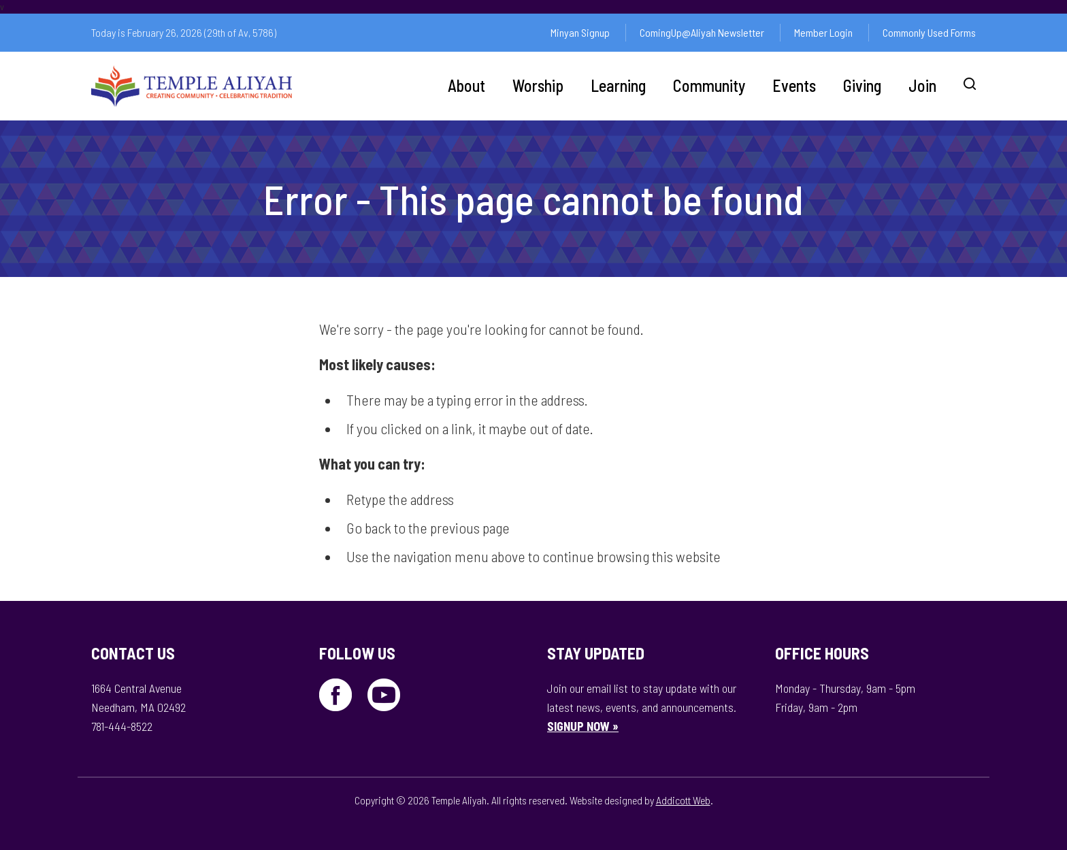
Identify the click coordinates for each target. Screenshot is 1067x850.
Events (794, 85)
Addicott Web (683, 800)
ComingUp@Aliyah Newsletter (702, 32)
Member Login (823, 32)
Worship (537, 85)
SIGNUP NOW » (583, 726)
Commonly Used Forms (929, 32)
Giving (862, 85)
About (466, 85)
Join (922, 85)
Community (709, 85)
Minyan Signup (580, 32)
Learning (618, 85)
